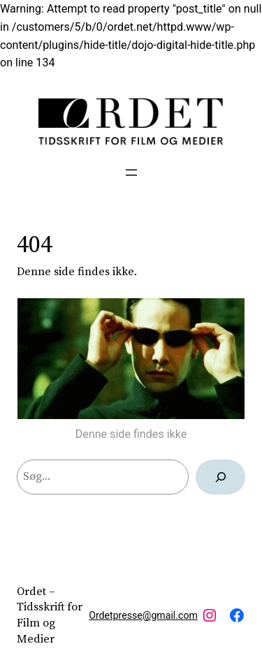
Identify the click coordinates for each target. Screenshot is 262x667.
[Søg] (220, 477)
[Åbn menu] (131, 172)
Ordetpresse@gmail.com (143, 615)
